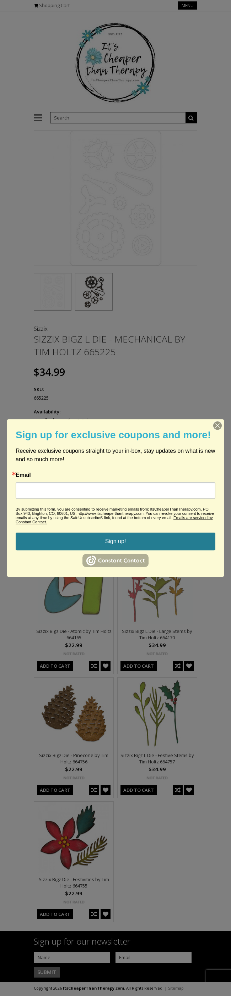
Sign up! (115, 541)
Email (23, 475)
